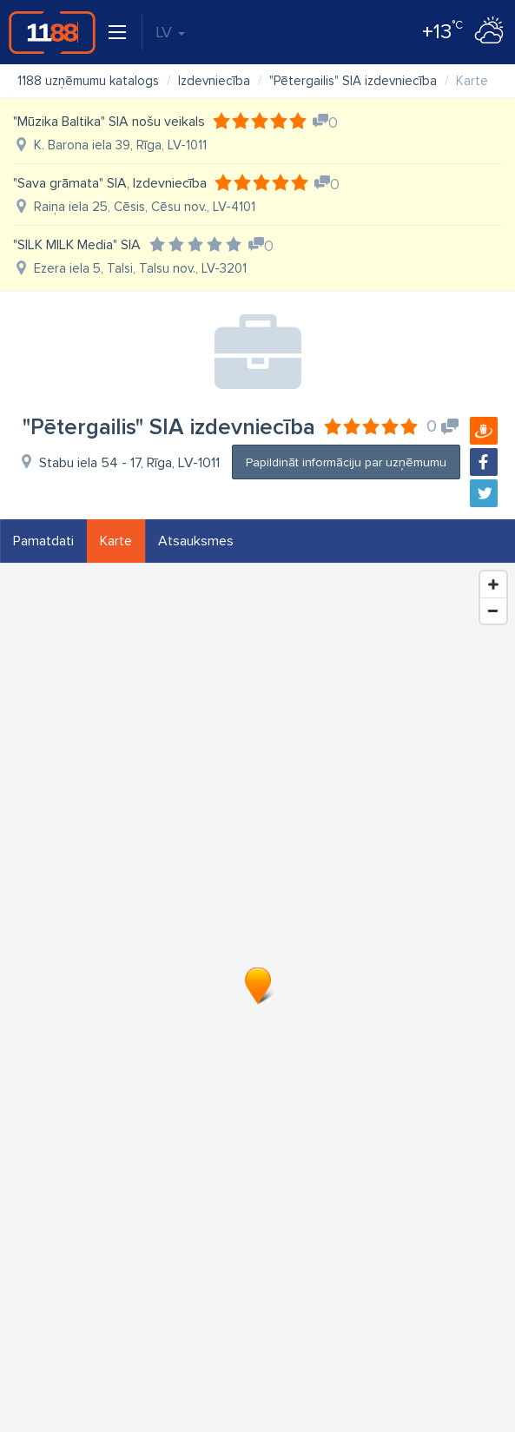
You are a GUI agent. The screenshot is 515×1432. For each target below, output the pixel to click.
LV (170, 32)
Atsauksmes (196, 541)
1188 (52, 32)
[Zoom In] (493, 584)
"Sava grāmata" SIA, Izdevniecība (110, 183)
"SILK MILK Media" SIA (77, 245)
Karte (116, 541)
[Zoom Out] (493, 610)
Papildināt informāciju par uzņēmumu (346, 462)
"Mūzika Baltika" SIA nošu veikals (109, 121)
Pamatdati (43, 541)
